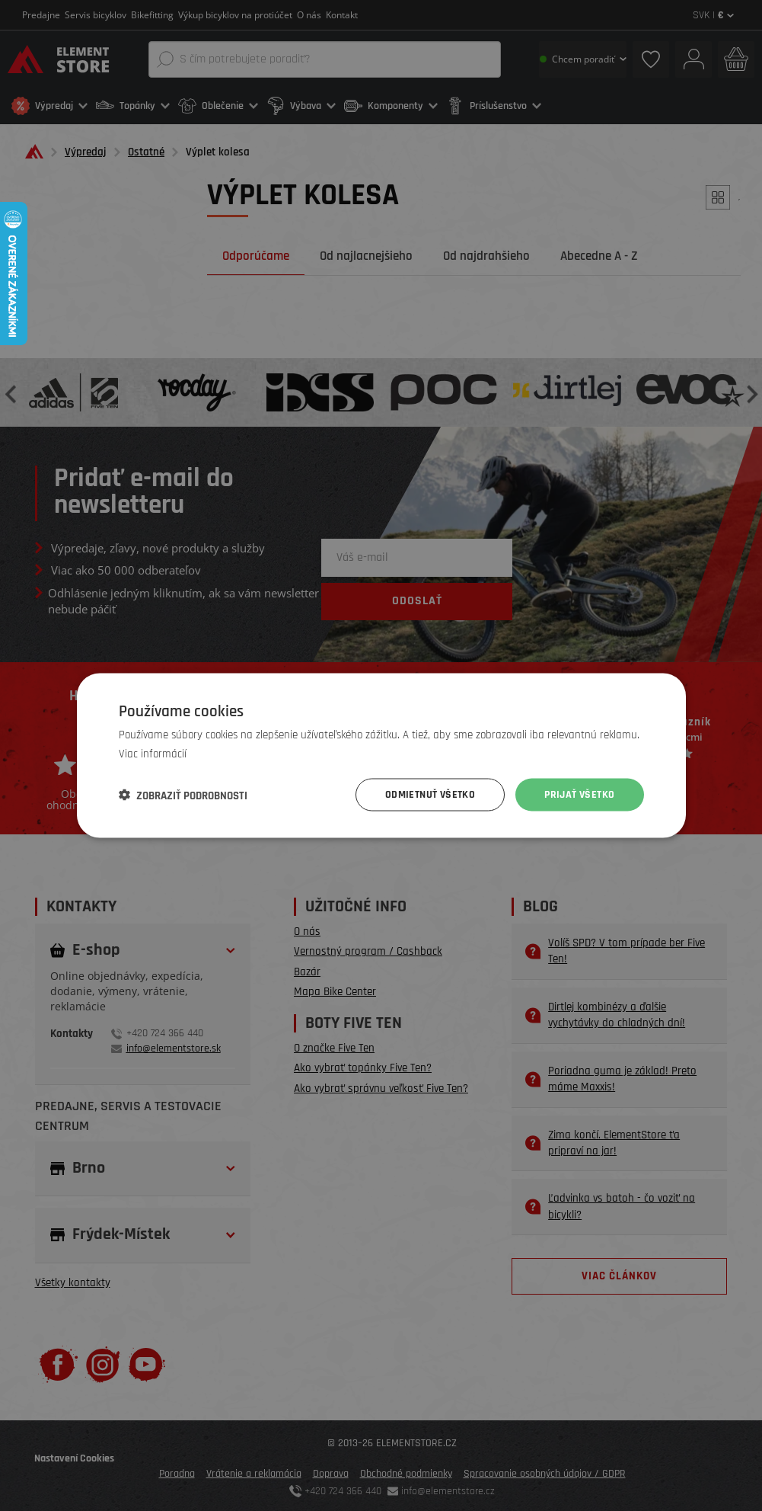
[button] (183, 794)
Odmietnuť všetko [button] (430, 795)
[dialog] (381, 755)
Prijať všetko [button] (579, 795)
